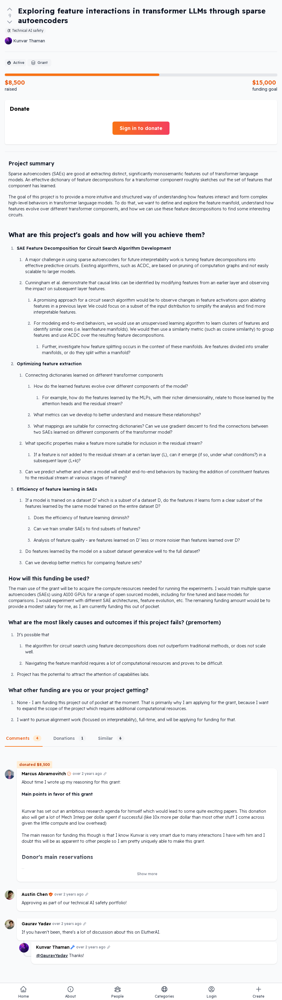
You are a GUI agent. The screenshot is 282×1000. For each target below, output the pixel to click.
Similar (111, 738)
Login (212, 992)
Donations (69, 738)
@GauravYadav (52, 955)
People (117, 992)
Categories (164, 992)
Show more (147, 874)
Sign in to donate (141, 128)
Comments (23, 738)
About (70, 992)
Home (23, 992)
